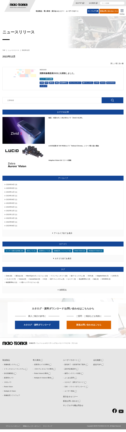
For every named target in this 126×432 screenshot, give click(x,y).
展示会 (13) (19, 278)
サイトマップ (47, 429)
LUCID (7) (115, 278)
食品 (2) (96, 281)
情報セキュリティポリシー (31, 429)
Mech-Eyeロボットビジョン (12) (37, 278)
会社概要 (92, 3)
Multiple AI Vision (9, 394)
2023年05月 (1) (11, 204)
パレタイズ (43, 86)
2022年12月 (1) (11, 212)
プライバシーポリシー (12, 429)
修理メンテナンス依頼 (71, 376)
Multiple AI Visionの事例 (42, 380)
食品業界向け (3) (84, 281)
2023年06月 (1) (11, 200)
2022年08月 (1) (11, 224)
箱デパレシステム (88, 82)
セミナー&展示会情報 (46, 79)
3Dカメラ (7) (31, 253)
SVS (46, 82)
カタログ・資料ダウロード (73, 385)
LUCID (97, 82)
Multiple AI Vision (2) (95, 253)
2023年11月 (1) (11, 192)
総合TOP (79, 3)
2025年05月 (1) (11, 188)
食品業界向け (64, 82)
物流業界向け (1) (11, 285)
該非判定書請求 (69, 372)
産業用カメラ (8, 380)
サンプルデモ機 (93, 11)
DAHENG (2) (106, 281)
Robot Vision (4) (80, 253)
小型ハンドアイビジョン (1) (29, 285)
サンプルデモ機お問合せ (72, 408)
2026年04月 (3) (11, 185)
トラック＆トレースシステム (13, 372)
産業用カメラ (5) (44, 253)
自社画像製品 (8, 376)
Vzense (103, 82)
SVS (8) (90, 278)
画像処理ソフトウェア (11, 398)
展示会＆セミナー (58, 11)
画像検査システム (10, 367)
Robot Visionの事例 (40, 376)
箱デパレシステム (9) (78, 278)
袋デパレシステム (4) (57, 281)
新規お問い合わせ (70, 404)
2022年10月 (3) (11, 220)
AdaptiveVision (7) (102, 278)
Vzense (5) (22, 281)
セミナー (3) (72, 281)
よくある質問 (68, 380)
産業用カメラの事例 (40, 367)
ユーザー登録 (68, 394)
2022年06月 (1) (11, 228)
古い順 (121, 63)
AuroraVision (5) (34, 281)
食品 (57, 82)
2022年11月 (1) (11, 216)
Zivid (41, 82)
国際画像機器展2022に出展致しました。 (62, 73)
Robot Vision (8, 389)
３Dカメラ (7, 385)
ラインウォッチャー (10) (59, 278)
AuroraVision (111, 82)
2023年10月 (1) (11, 196)
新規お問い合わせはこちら (109, 11)
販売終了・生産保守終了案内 (74, 367)
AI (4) (45, 281)
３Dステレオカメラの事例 (43, 372)
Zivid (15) (9, 278)
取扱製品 (39, 11)
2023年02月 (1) (11, 208)
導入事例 (47, 11)
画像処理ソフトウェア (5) (62, 253)
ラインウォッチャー (75, 82)
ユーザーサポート (72, 11)
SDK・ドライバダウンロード (74, 389)
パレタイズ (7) (11, 281)
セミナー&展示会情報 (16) (14, 253)
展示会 (52, 82)
